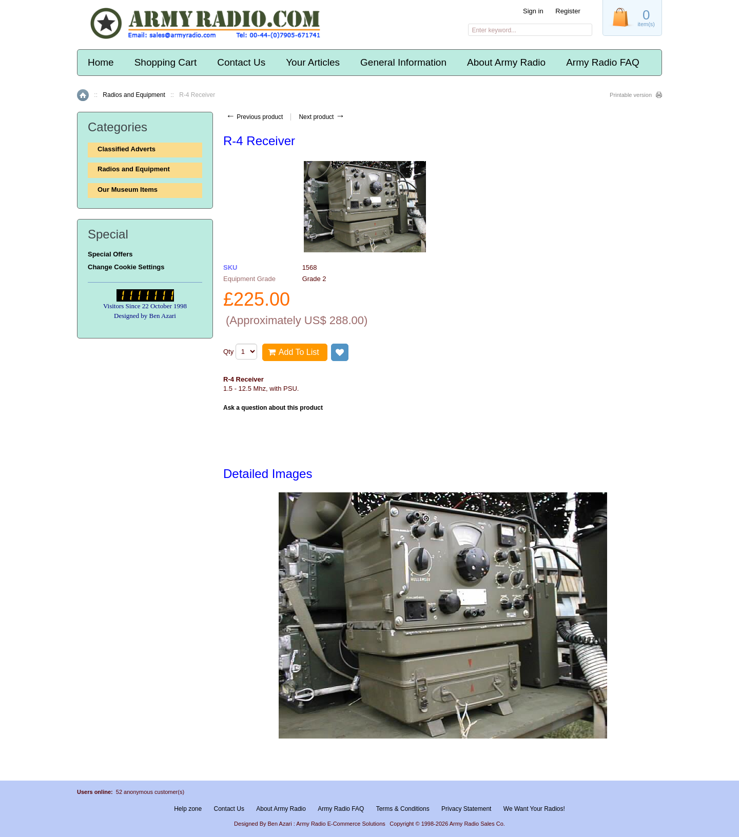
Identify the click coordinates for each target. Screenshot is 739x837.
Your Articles (313, 62)
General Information (403, 62)
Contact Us (241, 62)
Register (567, 11)
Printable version (631, 95)
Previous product (254, 117)
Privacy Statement (466, 808)
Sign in (533, 11)
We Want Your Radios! (534, 808)
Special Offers (110, 254)
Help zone (188, 808)
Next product (321, 117)
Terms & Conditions (403, 808)
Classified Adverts (126, 149)
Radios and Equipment (134, 94)
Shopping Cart (165, 62)
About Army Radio (506, 62)
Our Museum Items (128, 189)
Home (101, 62)
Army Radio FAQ (602, 62)
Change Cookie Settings (126, 267)
